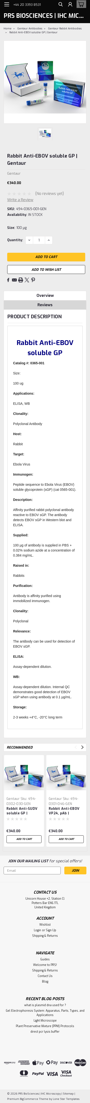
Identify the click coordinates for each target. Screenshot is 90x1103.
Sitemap (68, 1094)
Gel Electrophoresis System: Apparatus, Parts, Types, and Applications (45, 1013)
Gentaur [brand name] (13, 799)
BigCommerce (29, 1099)
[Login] (70, 4)
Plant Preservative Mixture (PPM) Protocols (45, 1026)
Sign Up (51, 930)
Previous (76, 747)
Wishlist (45, 925)
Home (8, 28)
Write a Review (20, 199)
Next (82, 747)
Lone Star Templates (66, 1099)
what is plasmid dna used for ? (45, 1005)
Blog (45, 981)
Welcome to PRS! (45, 965)
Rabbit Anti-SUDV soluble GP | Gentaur (21, 811)
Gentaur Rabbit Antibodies (65, 28)
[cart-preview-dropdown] (80, 4)
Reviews (45, 304)
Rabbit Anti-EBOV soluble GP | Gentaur (33, 32)
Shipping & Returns (45, 936)
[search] (61, 4)
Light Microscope (45, 1021)
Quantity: (15, 240)
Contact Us (45, 976)
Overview (45, 295)
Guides (45, 959)
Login (37, 930)
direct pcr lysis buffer (45, 1032)
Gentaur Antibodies (29, 28)
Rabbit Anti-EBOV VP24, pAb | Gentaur (64, 811)
